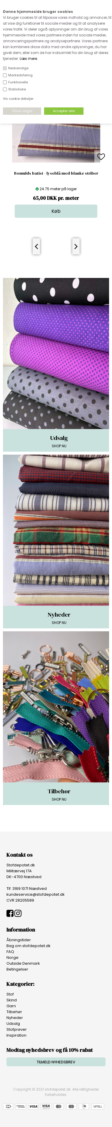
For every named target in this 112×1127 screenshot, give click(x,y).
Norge (12, 957)
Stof (10, 994)
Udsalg (13, 1023)
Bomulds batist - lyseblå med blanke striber (56, 173)
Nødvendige (18, 68)
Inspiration (16, 1035)
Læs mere (28, 58)
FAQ (10, 951)
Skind (11, 1000)
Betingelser (17, 969)
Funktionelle (18, 82)
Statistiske (17, 89)
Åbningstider (18, 940)
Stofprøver (16, 1029)
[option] (56, 157)
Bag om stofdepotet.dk (28, 946)
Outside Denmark (23, 963)
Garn (11, 1006)
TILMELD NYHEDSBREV (56, 1062)
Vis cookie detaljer (18, 98)
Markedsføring (20, 75)
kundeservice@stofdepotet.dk (35, 894)
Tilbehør (14, 1012)
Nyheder (14, 1017)
